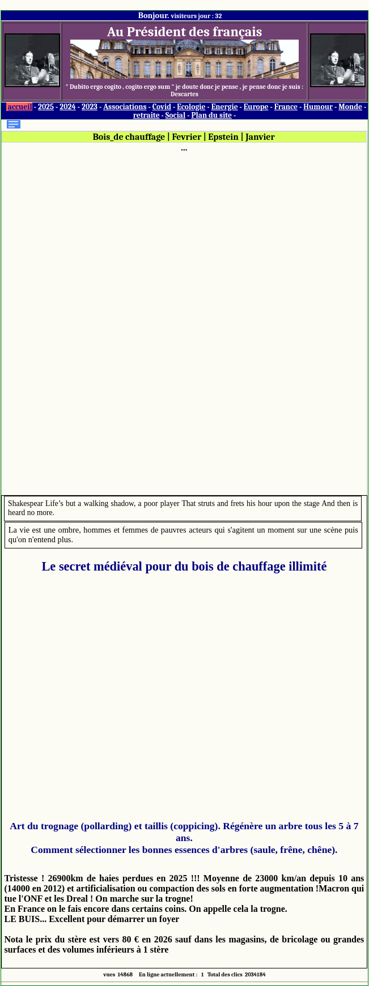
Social (175, 115)
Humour (318, 106)
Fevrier (186, 137)
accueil (20, 106)
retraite (146, 115)
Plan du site (211, 115)
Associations (124, 106)
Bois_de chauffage (129, 137)
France (286, 106)
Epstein (223, 137)
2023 (89, 106)
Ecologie (191, 106)
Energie (224, 106)
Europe (256, 106)
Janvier (260, 137)
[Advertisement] (184, 322)
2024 (68, 106)
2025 (46, 106)
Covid (161, 106)
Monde (350, 106)
